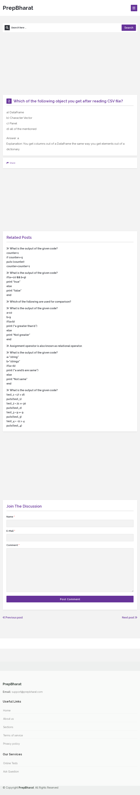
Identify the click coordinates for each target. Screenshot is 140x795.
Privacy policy (11, 743)
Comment (13, 545)
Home (6, 710)
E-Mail (10, 531)
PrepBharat (18, 8)
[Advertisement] (70, 63)
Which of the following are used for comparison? (38, 301)
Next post (129, 617)
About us (8, 719)
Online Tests (10, 763)
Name (10, 516)
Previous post (13, 617)
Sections (8, 727)
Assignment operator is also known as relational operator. (44, 345)
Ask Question (11, 771)
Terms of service (13, 735)
